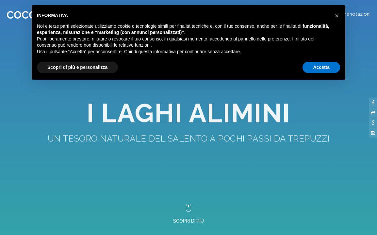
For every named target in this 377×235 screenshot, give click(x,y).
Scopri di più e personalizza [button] (77, 67)
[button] (337, 15)
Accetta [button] (321, 67)
